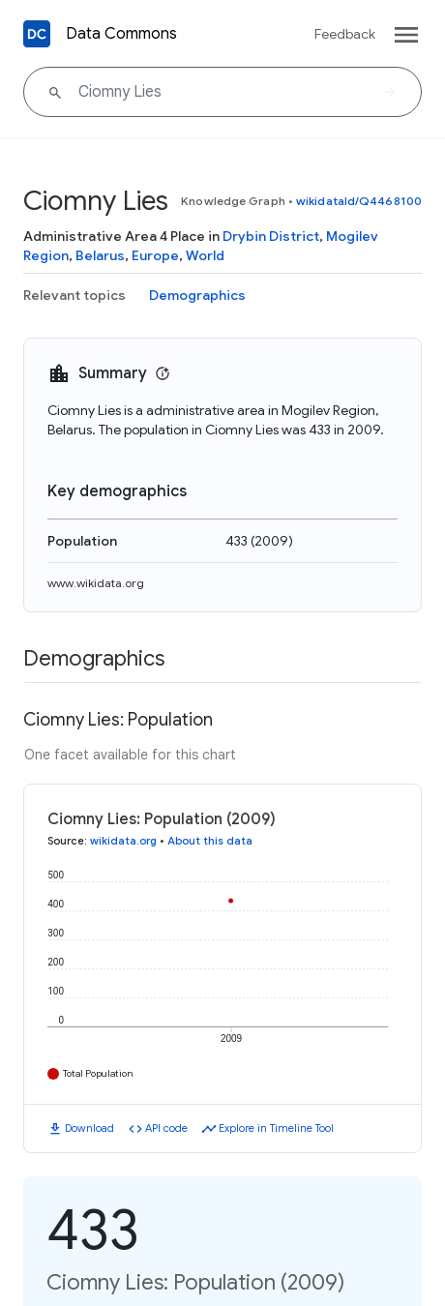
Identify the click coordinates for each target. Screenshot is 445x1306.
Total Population (98, 1073)
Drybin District (270, 236)
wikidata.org (123, 840)
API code (166, 1128)
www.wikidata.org (95, 583)
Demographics (197, 295)
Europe (155, 255)
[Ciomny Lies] (222, 92)
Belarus (100, 255)
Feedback (344, 34)
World (205, 255)
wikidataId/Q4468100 (359, 200)
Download (89, 1128)
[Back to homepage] (36, 33)
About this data (209, 840)
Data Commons (121, 34)
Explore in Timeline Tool (276, 1128)
